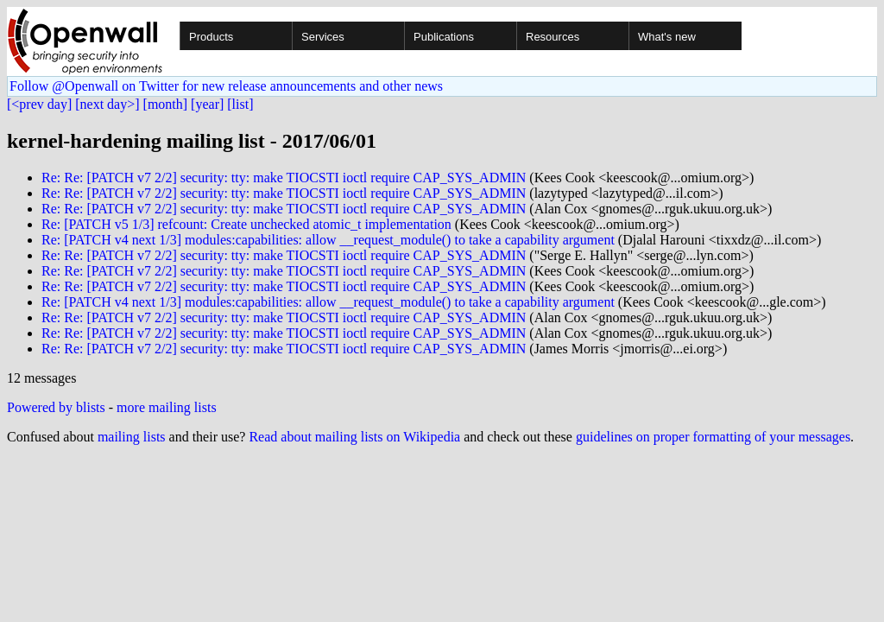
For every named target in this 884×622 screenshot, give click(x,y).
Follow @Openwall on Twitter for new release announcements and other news (226, 86)
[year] (207, 104)
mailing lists (132, 436)
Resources (552, 36)
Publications (444, 36)
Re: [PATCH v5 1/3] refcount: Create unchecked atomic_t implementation (246, 224)
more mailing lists (167, 407)
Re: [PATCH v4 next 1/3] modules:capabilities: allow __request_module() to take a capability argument (328, 239)
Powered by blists (56, 407)
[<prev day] (39, 104)
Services (322, 36)
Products (211, 36)
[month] (165, 104)
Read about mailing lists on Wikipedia (354, 436)
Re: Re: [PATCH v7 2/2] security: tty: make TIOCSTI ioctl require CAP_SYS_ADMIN (283, 177)
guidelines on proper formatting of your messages (713, 436)
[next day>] (107, 104)
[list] (240, 104)
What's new (667, 36)
